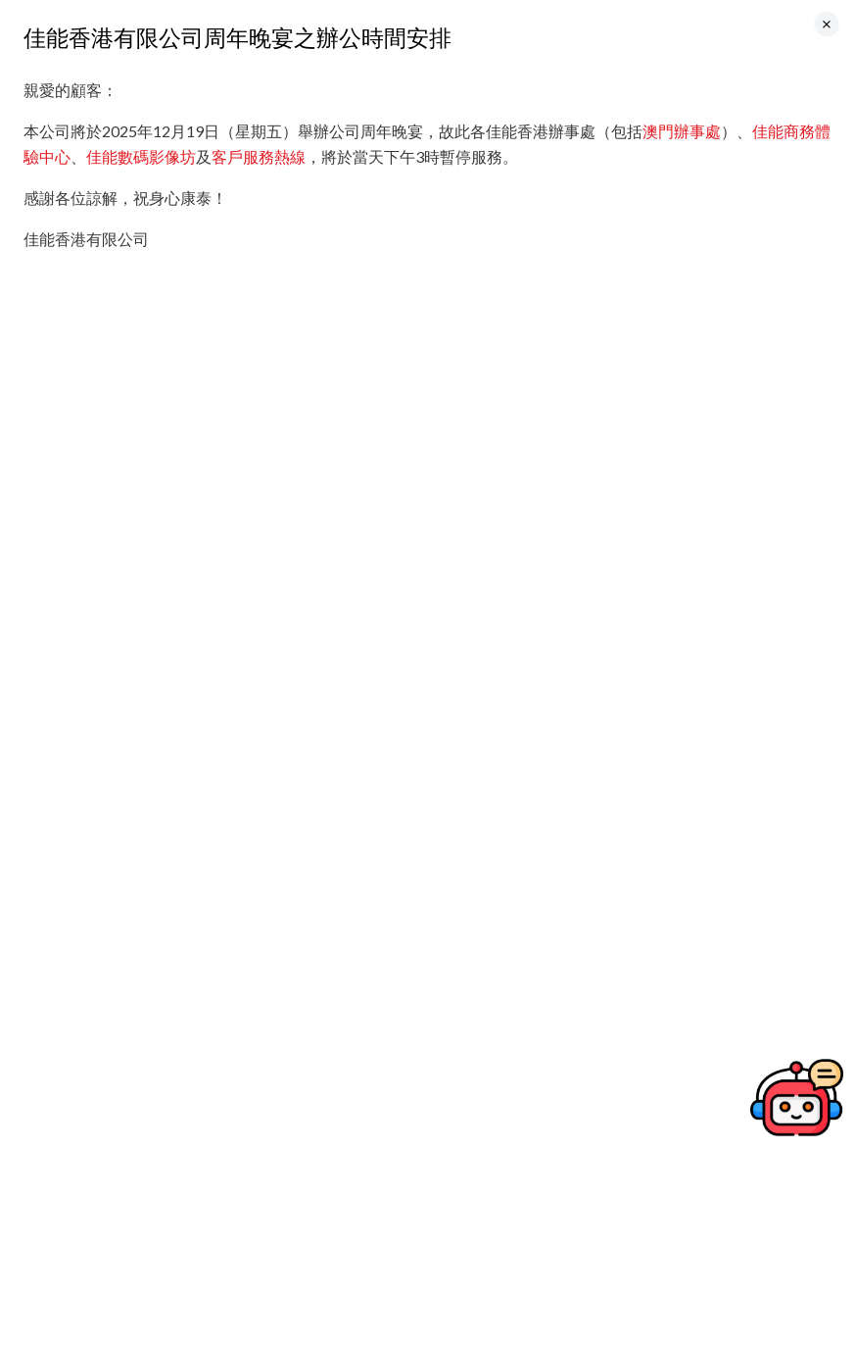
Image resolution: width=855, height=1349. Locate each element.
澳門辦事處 (681, 131)
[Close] (826, 23)
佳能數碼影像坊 (141, 156)
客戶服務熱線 (259, 156)
